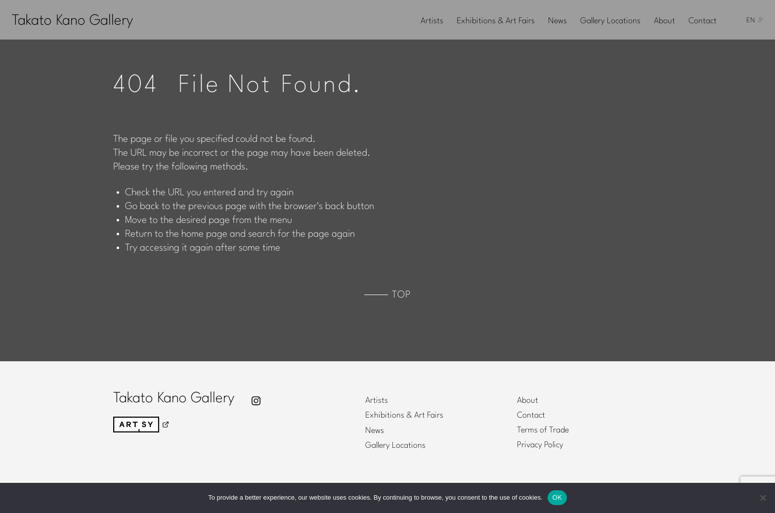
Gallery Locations (610, 21)
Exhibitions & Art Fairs (496, 21)
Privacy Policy (540, 445)
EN (750, 20)
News (557, 21)
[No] (763, 498)
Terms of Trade (543, 430)
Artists (432, 21)
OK (557, 497)
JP (760, 20)
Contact (703, 21)
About (664, 21)
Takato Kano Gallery (72, 21)
